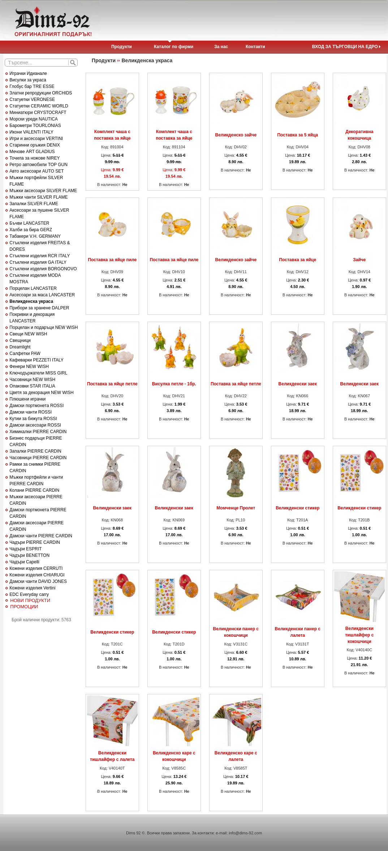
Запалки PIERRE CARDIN (35, 451)
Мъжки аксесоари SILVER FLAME (43, 190)
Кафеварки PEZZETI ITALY (36, 360)
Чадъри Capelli (24, 561)
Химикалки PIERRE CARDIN (37, 431)
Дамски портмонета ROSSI (36, 405)
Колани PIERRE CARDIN (34, 490)
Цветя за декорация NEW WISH (41, 392)
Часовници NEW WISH (32, 379)
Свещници (19, 340)
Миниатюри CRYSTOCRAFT (37, 112)
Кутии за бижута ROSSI (33, 418)
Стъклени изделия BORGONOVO (43, 268)
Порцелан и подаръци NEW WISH (43, 327)
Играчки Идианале (28, 73)
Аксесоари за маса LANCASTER (42, 294)
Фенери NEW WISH (28, 366)
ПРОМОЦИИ (24, 606)
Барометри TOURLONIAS (35, 125)
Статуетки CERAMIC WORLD (38, 106)
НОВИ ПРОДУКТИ (30, 600)
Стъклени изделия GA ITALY (37, 262)
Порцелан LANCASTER (33, 288)
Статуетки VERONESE (32, 99)
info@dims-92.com (245, 833)
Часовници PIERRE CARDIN (37, 457)
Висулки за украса (27, 79)
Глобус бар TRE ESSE (31, 86)
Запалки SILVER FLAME (33, 203)
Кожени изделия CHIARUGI (36, 574)
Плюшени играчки (27, 399)
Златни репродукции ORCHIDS (40, 93)
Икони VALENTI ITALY (31, 132)
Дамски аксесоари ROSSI (35, 425)
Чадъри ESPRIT (25, 548)
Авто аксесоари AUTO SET (36, 171)
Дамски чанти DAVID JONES (38, 581)
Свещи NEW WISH (28, 333)
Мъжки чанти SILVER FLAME (38, 197)
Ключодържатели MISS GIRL (38, 373)
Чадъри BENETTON (29, 555)
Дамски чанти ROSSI (30, 412)
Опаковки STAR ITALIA (32, 386)
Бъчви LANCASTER (29, 223)
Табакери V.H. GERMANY (35, 236)
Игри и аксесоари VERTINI (36, 138)
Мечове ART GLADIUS (32, 151)
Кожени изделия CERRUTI (35, 568)
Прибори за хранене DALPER (39, 307)
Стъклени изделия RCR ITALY (39, 255)
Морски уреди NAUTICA (33, 119)
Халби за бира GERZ (30, 229)
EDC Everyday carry (29, 594)
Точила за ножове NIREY (34, 158)
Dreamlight (19, 347)
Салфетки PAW (24, 353)
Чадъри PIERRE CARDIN (34, 542)
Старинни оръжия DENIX (34, 145)
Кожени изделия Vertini (32, 587)
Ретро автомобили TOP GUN (38, 164)
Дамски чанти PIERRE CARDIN (40, 535)
